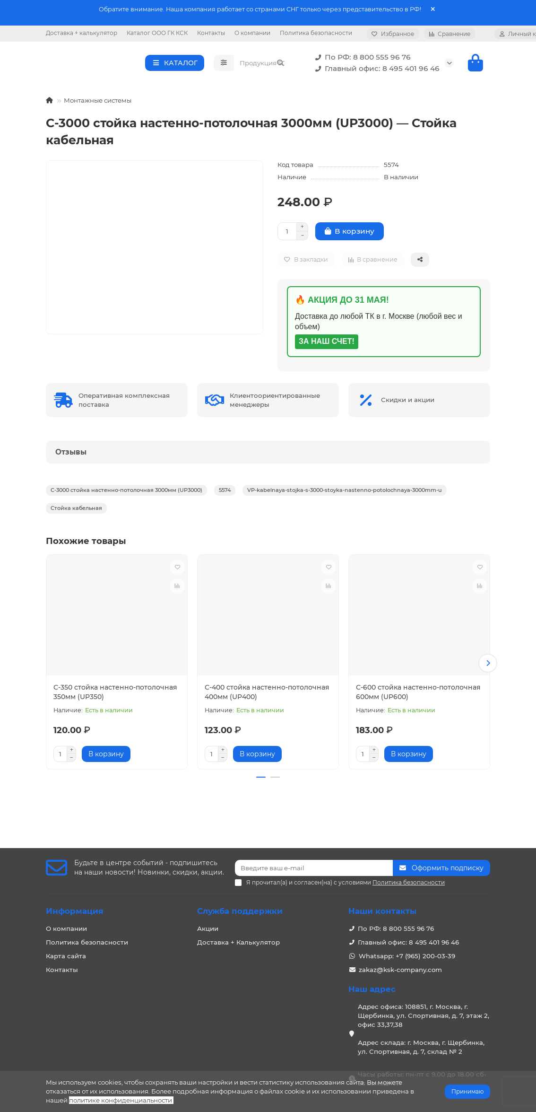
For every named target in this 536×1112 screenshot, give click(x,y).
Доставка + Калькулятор (238, 942)
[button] (487, 708)
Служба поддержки (240, 911)
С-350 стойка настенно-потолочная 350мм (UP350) (115, 738)
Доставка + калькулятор (81, 32)
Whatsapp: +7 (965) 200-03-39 (407, 956)
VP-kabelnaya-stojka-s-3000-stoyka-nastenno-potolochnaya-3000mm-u (344, 536)
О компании (252, 32)
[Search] (262, 86)
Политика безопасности (316, 32)
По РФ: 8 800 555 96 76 (361, 80)
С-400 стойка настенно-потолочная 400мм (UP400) (267, 738)
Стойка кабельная (76, 554)
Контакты (211, 32)
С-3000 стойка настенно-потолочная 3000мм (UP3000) (126, 536)
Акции (207, 929)
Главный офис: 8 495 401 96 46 (375, 92)
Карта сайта (66, 956)
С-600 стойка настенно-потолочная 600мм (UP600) (418, 738)
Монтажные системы (97, 146)
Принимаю (467, 1091)
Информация (75, 911)
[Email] (314, 868)
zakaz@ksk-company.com (400, 970)
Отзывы (70, 498)
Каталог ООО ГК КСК (157, 32)
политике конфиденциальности (120, 1100)
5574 (225, 536)
